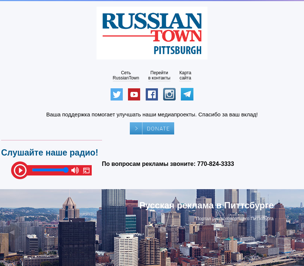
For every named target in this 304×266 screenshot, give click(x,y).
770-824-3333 (215, 164)
